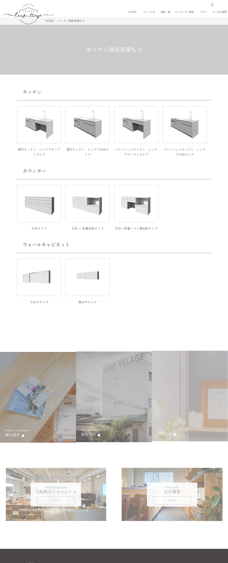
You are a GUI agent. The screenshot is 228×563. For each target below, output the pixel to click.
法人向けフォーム (29, 548)
